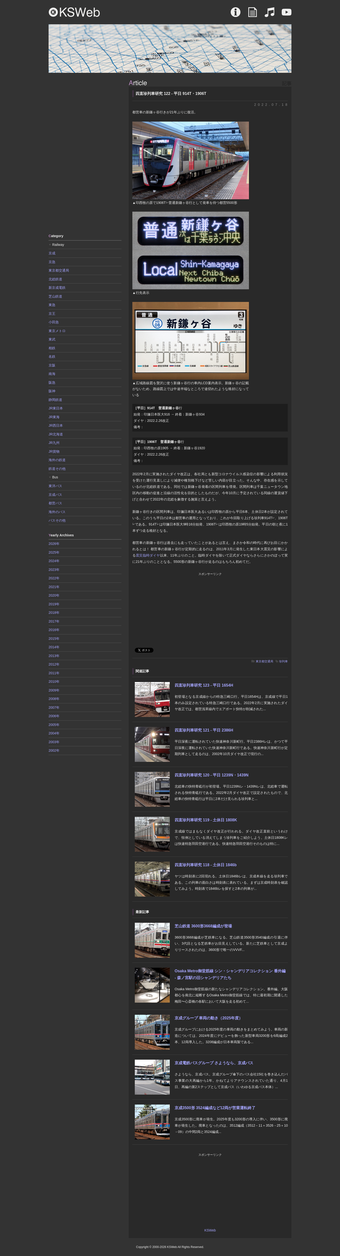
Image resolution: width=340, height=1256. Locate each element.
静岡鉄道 (55, 400)
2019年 (54, 604)
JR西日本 (56, 425)
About (235, 14)
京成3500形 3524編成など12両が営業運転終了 (215, 1108)
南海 (52, 374)
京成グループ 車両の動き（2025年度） (209, 1018)
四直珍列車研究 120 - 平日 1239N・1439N (211, 775)
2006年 (54, 716)
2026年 (54, 544)
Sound (269, 14)
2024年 (54, 561)
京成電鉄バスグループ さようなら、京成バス (214, 1063)
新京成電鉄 (57, 288)
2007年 (54, 707)
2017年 (54, 621)
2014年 (54, 647)
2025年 (54, 552)
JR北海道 (56, 434)
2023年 (54, 570)
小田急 (54, 322)
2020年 (54, 595)
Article (252, 14)
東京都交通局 (264, 661)
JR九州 (54, 443)
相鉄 (52, 348)
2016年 (54, 630)
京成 (52, 253)
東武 (52, 339)
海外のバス (57, 512)
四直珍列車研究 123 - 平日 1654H (204, 685)
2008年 (54, 699)
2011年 (54, 673)
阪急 (52, 382)
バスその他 (57, 520)
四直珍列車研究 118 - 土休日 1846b (206, 865)
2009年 (54, 690)
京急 (52, 262)
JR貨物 (54, 451)
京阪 (52, 365)
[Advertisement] (85, 153)
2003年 (54, 742)
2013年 (54, 656)
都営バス (55, 503)
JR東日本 (56, 408)
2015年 (54, 638)
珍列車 (283, 661)
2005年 (54, 725)
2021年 (54, 587)
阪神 (52, 391)
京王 (52, 314)
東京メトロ (57, 331)
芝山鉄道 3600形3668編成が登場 (203, 926)
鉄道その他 (57, 469)
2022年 (54, 578)
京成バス (55, 495)
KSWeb (74, 12)
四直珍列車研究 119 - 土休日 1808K (206, 820)
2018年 (54, 613)
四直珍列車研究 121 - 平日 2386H (204, 730)
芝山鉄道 (55, 296)
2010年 (54, 681)
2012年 (54, 664)
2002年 (54, 750)
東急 (52, 305)
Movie (286, 14)
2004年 (54, 733)
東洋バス (55, 486)
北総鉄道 (55, 279)
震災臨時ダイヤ (148, 555)
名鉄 (52, 356)
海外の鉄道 (57, 460)
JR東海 (54, 417)
